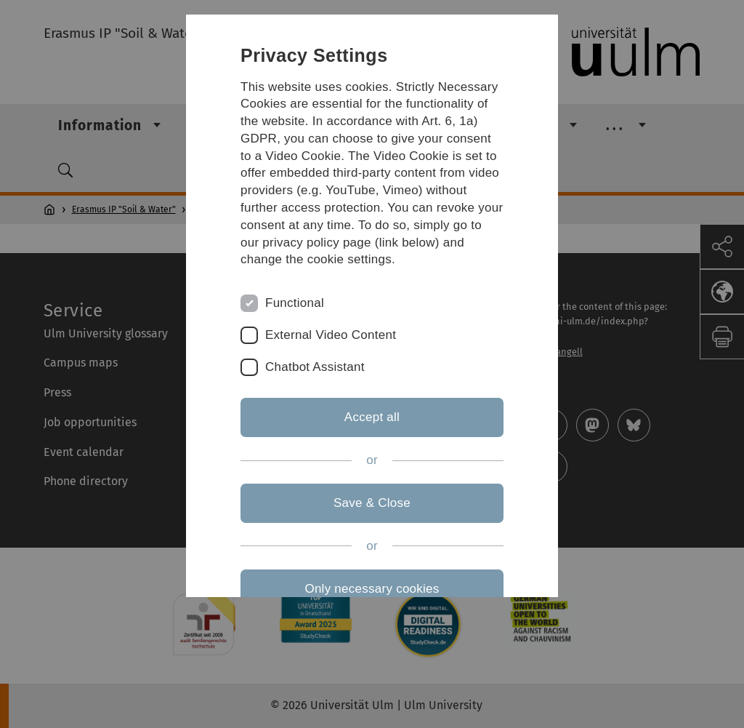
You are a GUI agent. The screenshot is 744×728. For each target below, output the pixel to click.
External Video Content (330, 335)
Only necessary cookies (371, 589)
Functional (294, 303)
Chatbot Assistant (315, 367)
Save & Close (372, 503)
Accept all (372, 417)
